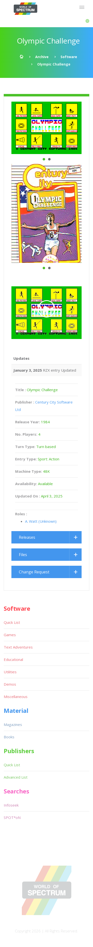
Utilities (10, 671)
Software (69, 56)
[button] (87, 21)
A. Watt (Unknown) (41, 521)
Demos (10, 684)
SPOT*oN (12, 817)
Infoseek (11, 805)
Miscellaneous (16, 696)
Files (23, 554)
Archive (42, 56)
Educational (13, 659)
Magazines (13, 724)
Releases (27, 537)
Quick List (12, 622)
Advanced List (16, 777)
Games (10, 634)
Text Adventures (18, 647)
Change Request (34, 572)
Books (9, 736)
